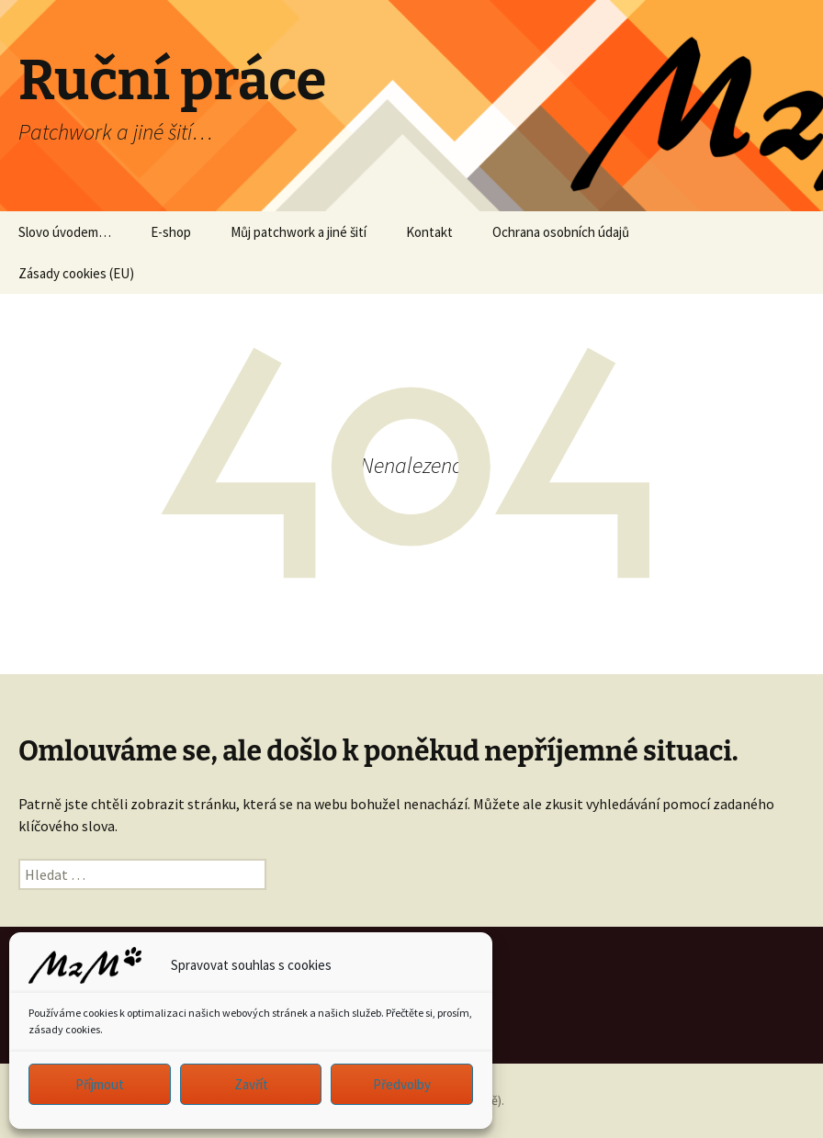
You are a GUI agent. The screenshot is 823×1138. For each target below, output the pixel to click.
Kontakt (429, 232)
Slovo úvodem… (64, 232)
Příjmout (99, 1084)
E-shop (171, 232)
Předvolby (402, 1084)
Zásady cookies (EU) (76, 273)
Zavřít (251, 1084)
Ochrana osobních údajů (560, 232)
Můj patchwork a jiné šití (298, 232)
